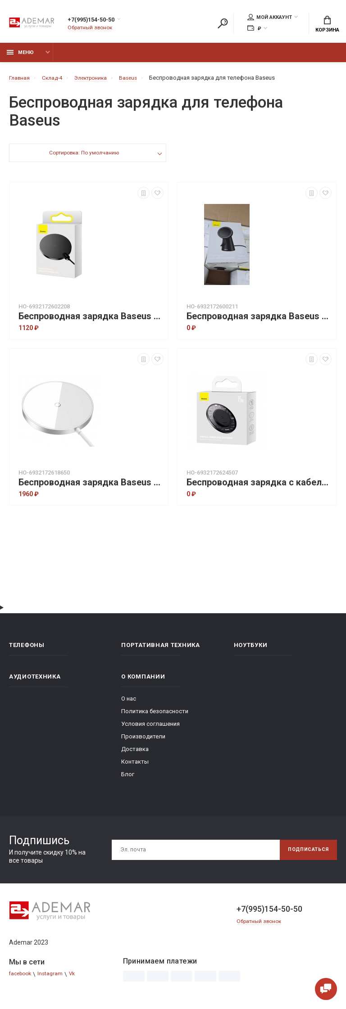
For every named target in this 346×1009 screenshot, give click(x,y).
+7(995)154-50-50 (100, 21)
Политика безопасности (154, 716)
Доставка (135, 754)
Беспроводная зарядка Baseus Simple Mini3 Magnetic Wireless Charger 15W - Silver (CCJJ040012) (91, 487)
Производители (143, 741)
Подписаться (304, 854)
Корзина (327, 25)
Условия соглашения (150, 728)
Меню (20, 57)
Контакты (135, 766)
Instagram (54, 979)
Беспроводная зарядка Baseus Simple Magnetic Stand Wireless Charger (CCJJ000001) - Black (259, 321)
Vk (77, 979)
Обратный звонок (92, 29)
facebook (22, 979)
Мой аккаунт (269, 18)
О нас (128, 703)
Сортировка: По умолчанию (83, 158)
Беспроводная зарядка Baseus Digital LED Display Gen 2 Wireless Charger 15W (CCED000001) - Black (91, 321)
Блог (127, 779)
